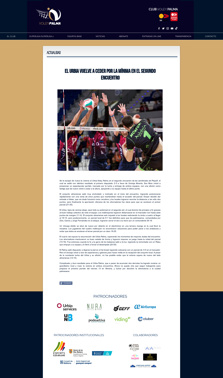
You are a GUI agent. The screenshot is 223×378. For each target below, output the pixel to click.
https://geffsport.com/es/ (101, 318)
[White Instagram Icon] (167, 28)
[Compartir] (66, 283)
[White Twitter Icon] (163, 28)
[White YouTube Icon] (172, 28)
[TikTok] (176, 28)
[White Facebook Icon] (159, 28)
